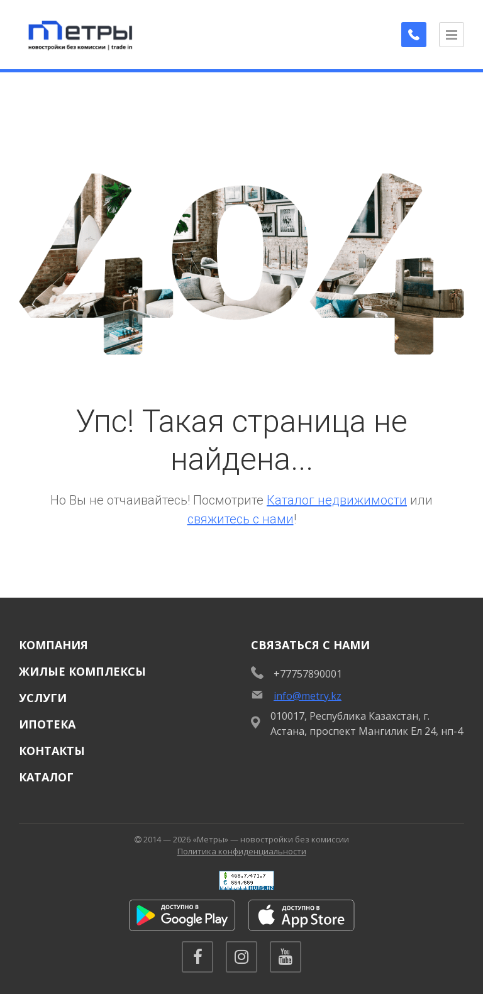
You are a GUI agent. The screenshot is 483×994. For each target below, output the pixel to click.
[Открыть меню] (451, 34)
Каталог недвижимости (337, 500)
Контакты (52, 750)
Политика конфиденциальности (241, 851)
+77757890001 (308, 674)
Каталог (46, 777)
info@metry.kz (307, 696)
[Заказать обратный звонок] (413, 34)
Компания (53, 644)
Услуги (43, 697)
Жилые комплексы (82, 671)
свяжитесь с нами (240, 519)
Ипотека (47, 724)
